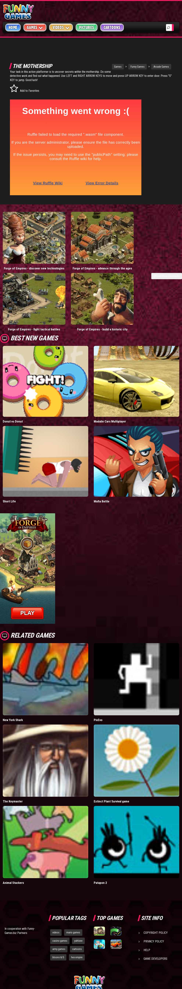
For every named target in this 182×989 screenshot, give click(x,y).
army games (58, 918)
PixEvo (98, 690)
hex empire (77, 926)
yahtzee (78, 910)
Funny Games (122, 66)
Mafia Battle (101, 471)
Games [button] (35, 27)
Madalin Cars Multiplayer (110, 391)
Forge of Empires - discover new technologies (23, 251)
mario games (73, 902)
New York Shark (13, 690)
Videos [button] (61, 27)
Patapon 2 (100, 852)
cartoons (77, 918)
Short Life (9, 471)
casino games (59, 910)
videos (55, 902)
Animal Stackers (13, 852)
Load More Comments (167, 260)
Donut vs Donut (13, 391)
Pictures (86, 27)
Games (102, 66)
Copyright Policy (156, 902)
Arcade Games (146, 66)
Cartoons (112, 27)
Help (147, 920)
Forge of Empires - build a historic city (68, 297)
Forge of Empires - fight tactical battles (22, 297)
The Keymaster (13, 771)
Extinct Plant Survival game (111, 771)
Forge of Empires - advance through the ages (68, 251)
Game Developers (155, 928)
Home (13, 27)
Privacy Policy (154, 911)
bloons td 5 (58, 926)
